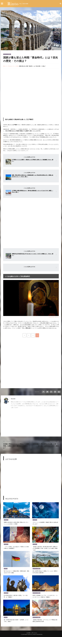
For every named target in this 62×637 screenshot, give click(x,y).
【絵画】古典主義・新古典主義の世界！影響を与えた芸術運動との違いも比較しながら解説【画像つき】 (45, 548)
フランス (6, 519)
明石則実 (13, 398)
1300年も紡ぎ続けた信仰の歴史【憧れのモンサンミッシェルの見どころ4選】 (16, 523)
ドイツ (5, 568)
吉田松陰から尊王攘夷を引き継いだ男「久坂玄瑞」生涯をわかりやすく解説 (46, 445)
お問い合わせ (34, 632)
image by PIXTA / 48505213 (54, 317)
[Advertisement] (16, 81)
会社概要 (28, 632)
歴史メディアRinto (7, 66)
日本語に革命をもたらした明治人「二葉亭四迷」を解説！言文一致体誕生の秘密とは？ (16, 446)
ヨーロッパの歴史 (7, 54)
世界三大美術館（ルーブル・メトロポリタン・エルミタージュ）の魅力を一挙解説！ (45, 596)
